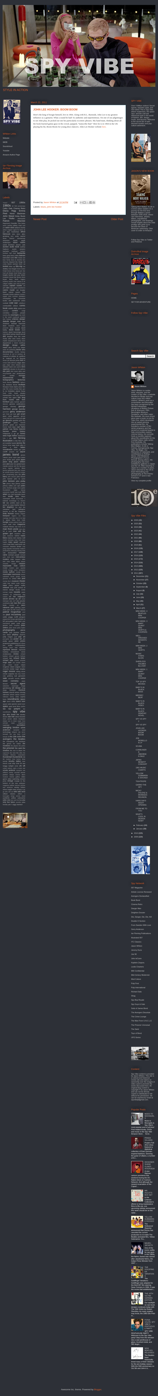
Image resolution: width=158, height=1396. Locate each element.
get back (13, 414)
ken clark (11, 494)
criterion (15, 319)
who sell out (9, 792)
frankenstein (7, 395)
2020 (136, 541)
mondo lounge (8, 570)
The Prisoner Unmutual (140, 1025)
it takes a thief (14, 446)
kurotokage (12, 501)
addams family (20, 228)
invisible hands (10, 443)
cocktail (5, 303)
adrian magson (8, 230)
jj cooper (22, 472)
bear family (6, 260)
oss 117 (13, 601)
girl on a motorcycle (16, 418)
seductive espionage (10, 686)
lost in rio (19, 518)
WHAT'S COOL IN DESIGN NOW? (140, 817)
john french (21, 476)
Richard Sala (136, 992)
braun (11, 273)
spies (5, 706)
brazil (15, 273)
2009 (136, 837)
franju (23, 391)
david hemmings (15, 332)
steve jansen (7, 719)
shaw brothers (9, 690)
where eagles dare (9, 789)
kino (17, 496)
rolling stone (20, 671)
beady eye (21, 258)
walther (12, 785)
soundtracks (13, 699)
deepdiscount (12, 341)
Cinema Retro (19, 208)
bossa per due (20, 271)
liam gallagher (19, 509)
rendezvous (7, 654)
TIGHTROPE (141, 781)
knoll (13, 498)
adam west (9, 228)
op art (18, 599)
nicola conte (20, 590)
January (139, 829)
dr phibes (12, 356)
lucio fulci (22, 522)
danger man (15, 321)
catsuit (11, 292)
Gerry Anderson (137, 929)
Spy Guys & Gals (138, 1004)
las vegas (11, 505)
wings (13, 796)
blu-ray (19, 266)
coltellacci (22, 303)
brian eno (21, 273)
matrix (5, 544)
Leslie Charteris (137, 967)
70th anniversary (19, 206)
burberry (5, 281)
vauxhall (16, 772)
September (140, 587)
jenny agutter (8, 468)
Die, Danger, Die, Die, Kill (141, 917)
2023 (136, 531)
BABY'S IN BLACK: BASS (140, 689)
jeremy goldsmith (8, 470)
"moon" (5, 203)
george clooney (9, 406)
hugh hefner (12, 436)
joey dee (18, 474)
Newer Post (40, 219)
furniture (6, 402)
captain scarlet (15, 285)
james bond (11, 454)
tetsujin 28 (6, 737)
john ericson (12, 476)
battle (12, 258)
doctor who (20, 350)
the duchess (20, 741)
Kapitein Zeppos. (138, 963)
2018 (136, 548)
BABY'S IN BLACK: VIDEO (140, 703)
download (6, 354)
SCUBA (139, 746)
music (22, 581)
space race (20, 701)
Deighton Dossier (138, 913)
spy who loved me (11, 714)
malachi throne (8, 527)
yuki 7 (10, 804)
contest (15, 311)
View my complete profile (141, 481)
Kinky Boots (20, 216)
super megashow (18, 723)
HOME (134, 298)
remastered (15, 652)
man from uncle (10, 529)
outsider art (14, 605)
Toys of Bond (136, 1033)
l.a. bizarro (21, 501)
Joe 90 (134, 954)
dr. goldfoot (21, 356)
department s (8, 343)
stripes (5, 721)
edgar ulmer (11, 365)
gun (16, 425)
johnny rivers (20, 483)
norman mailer (8, 592)
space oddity (11, 701)
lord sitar (12, 518)
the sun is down (16, 750)
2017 (136, 552)
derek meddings (19, 343)
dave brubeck (8, 326)
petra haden (21, 628)
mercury (14, 550)
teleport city (16, 732)
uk (24, 765)
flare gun (22, 389)
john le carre (19, 479)
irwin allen (20, 445)
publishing (14, 643)
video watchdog (13, 779)
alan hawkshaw (13, 232)
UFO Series (136, 1037)
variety (11, 772)
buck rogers (20, 279)
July (138, 594)
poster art (17, 639)
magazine (21, 524)
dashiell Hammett (18, 323)
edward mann (8, 367)
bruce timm (21, 277)
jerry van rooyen (19, 470)
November (140, 580)
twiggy (5, 766)
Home (78, 219)
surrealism (21, 725)
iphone (5, 445)
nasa (5, 585)
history (22, 431)
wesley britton (19, 787)
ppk (24, 639)
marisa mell (21, 538)
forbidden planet (14, 391)
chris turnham (13, 296)
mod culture (19, 566)
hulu (4, 438)
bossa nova (11, 271)
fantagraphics (8, 380)
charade (6, 294)
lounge (5, 522)
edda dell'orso (11, 363)
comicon (5, 311)
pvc (4, 645)
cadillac (10, 283)
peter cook (15, 623)
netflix (23, 585)
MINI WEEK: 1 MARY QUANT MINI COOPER (141, 673)
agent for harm (18, 230)
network (6, 587)
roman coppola (8, 674)
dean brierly (16, 338)
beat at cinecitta (16, 260)
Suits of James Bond (139, 1008)
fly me (5, 391)
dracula (22, 358)
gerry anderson (17, 411)
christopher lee (9, 298)
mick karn (10, 557)
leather (16, 505)
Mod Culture (136, 979)
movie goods (15, 576)
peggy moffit (13, 617)
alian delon (16, 234)
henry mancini (19, 429)
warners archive (20, 785)
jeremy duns (20, 468)
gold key (22, 420)
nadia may (6, 583)
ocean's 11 (7, 594)
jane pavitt (16, 459)
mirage (13, 564)
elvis (20, 371)
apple (23, 240)
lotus (13, 520)
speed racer (21, 704)
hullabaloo (21, 436)
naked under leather (18, 583)
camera (5, 285)
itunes (15, 449)
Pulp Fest (135, 983)
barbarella (21, 253)
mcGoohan (15, 548)
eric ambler (8, 375)
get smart (21, 414)
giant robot (7, 416)
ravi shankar (20, 647)
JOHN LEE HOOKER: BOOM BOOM (141, 731)
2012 (136, 570)
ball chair (12, 253)
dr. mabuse (7, 358)
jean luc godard (16, 464)
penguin (22, 617)
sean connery (10, 681)
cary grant (13, 288)
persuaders (10, 621)
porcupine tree (8, 639)
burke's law (12, 281)
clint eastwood (14, 300)
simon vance (14, 694)
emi (24, 371)
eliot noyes (14, 371)
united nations (7, 768)
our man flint (16, 603)
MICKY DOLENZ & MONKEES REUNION (141, 794)
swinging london (11, 727)
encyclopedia (7, 373)
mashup (22, 542)
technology (7, 732)
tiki (24, 757)
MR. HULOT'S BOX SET (148, 1193)
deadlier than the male (16, 336)
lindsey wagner (20, 513)
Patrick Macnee (14, 221)
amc (12, 236)
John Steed (8, 216)
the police (22, 746)
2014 (136, 563)
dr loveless (19, 354)
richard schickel (19, 660)
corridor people (18, 313)
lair (4, 503)
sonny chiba (14, 697)
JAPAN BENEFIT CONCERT (141, 762)
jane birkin (21, 457)
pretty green (8, 641)
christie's (22, 296)
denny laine (21, 341)
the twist (12, 753)
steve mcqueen (19, 719)
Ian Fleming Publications (141, 933)
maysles (9, 548)
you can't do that (16, 800)
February (140, 825)
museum (15, 581)
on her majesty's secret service (14, 598)
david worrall (20, 334)
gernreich (6, 412)
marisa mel (12, 538)
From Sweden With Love (141, 925)
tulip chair (16, 763)
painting (17, 607)
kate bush (18, 492)
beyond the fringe (16, 262)
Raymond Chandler (10, 223)
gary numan (14, 402)
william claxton (9, 794)
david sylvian (11, 334)
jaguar (22, 452)
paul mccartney (13, 614)
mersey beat (21, 550)
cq (20, 315)
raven (11, 647)
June (138, 597)
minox (23, 561)
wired (23, 796)
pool (15, 637)
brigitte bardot (8, 275)
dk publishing (11, 350)
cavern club (20, 292)
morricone (16, 574)
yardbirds (6, 798)
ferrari (15, 385)
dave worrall (15, 328)
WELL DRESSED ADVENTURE (141, 639)
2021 (136, 538)
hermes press (10, 431)
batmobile (6, 258)
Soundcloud (7, 146)
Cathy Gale (7, 208)
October (139, 583)
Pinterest (138, 242)
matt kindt (18, 544)
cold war (13, 303)
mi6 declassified (9, 553)
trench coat (7, 763)
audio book (14, 247)
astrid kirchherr (8, 245)
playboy (15, 635)
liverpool (6, 516)
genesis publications (17, 404)
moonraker (7, 574)
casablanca (21, 288)
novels (17, 592)
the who (19, 753)
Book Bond (135, 900)
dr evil (12, 354)
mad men (12, 524)
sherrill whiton (14, 692)
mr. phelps (12, 578)
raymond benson (10, 650)
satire (23, 678)
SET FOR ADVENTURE (141, 302)
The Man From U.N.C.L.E (141, 1021)
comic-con (21, 308)
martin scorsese (8, 540)
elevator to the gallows (17, 369)
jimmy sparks (14, 472)
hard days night (14, 427)
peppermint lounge (9, 619)
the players (14, 746)
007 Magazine (137, 888)
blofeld (5, 266)
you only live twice (14, 801)
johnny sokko (8, 486)
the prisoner (8, 748)
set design (16, 688)
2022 (136, 534)
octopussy (17, 594)
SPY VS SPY (141, 725)
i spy (9, 438)
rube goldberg (8, 676)
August (139, 590)
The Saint (135, 1029)
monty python (9, 572)
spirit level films (14, 706)
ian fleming (19, 438)
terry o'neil (21, 734)
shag (23, 688)
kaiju (15, 490)
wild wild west (19, 792)
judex (23, 486)
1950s (22, 202)
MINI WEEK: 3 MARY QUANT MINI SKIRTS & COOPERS (141, 626)
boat (10, 269)
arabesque (7, 242)
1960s (7, 205)
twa (24, 763)
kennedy (18, 494)
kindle (10, 496)
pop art (21, 637)
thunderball (7, 757)
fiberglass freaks (8, 387)
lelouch (22, 505)
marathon (17, 533)
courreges (15, 315)
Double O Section (138, 921)
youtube (18, 802)
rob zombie (16, 662)
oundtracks (6, 603)
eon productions (19, 373)
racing (5, 647)
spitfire (23, 706)
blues (43, 207)
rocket (12, 669)
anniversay (21, 238)
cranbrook (16, 317)
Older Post (117, 219)
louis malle (21, 520)
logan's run (16, 516)
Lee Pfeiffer (9, 218)
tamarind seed (19, 730)
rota (16, 674)
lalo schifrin (10, 503)
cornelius (6, 313)
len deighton (8, 507)
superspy (6, 725)
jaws (4, 464)
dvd (21, 360)
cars (7, 288)
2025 (136, 524)
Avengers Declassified (140, 896)
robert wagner (15, 667)
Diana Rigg (9, 211)
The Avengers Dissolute (140, 1012)
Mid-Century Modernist (140, 975)
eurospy (22, 375)
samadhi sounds (14, 678)
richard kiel (7, 658)
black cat (22, 264)
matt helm (10, 544)
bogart (14, 269)
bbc (16, 258)
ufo (20, 766)
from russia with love (14, 400)
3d (12, 206)
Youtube (6, 151)
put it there (21, 643)
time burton (16, 759)
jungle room (17, 488)
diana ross (16, 347)
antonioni (6, 240)
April (138, 604)
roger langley (20, 669)
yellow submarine (18, 798)
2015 (136, 559)
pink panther (14, 632)
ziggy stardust (18, 804)
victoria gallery (14, 777)
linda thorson (8, 513)
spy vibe (19, 711)
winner (18, 796)
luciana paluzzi (14, 522)
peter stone (12, 628)
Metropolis (21, 218)
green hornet (19, 423)
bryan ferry (8, 279)
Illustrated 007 (137, 938)
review (16, 654)
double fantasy (20, 352)
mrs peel (21, 578)
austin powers (18, 249)
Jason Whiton (140, 386)
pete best (18, 621)
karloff (12, 492)
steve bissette (20, 717)
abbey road (17, 225)
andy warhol (20, 236)
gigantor (16, 416)
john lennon (9, 481)
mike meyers (15, 559)
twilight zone (13, 766)
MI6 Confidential (137, 971)
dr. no (15, 358)
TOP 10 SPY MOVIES (141, 683)
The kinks (21, 223)
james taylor (13, 457)
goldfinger (7, 423)
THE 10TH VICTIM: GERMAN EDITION (149, 1296)
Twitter (149, 240)
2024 (136, 527)
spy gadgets (14, 709)
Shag (133, 996)
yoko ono (6, 800)
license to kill (8, 511)
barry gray (6, 255)
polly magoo (8, 637)
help (11, 429)
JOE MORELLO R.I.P (141, 740)
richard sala (8, 660)
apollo (15, 240)
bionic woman (13, 264)
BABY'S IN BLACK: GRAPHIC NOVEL (141, 712)
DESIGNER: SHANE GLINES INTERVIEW (150, 1165)
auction (6, 247)
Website (6, 138)
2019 (136, 545)
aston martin (19, 242)
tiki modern (7, 759)
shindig (22, 692)
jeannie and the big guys (16, 466)
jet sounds (6, 472)
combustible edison (10, 306)
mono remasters (19, 570)
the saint (18, 748)
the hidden (17, 743)
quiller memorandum (16, 645)
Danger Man (136, 908)
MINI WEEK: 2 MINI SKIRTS (141, 648)
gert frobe (6, 414)
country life (6, 315)
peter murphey (14, 625)
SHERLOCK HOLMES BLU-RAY (141, 663)
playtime (22, 635)
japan (23, 459)
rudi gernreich (19, 676)
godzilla (15, 420)
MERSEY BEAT (139, 696)
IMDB (5, 142)
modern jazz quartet (17, 568)
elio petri (6, 371)
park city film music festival (16, 610)
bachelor (6, 251)
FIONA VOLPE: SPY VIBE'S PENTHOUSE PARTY (150, 1324)
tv (21, 763)
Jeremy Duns (136, 950)
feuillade (21, 385)
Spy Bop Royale (137, 1000)
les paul (18, 507)
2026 (136, 520)
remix (23, 652)
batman (22, 255)
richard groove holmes (17, 656)
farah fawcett (7, 382)
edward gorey (20, 365)
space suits (7, 704)
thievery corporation (18, 755)
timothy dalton (15, 761)
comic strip (12, 308)
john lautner (7, 479)
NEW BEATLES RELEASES (149, 1350)
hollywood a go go (11, 433)
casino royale (9, 290)
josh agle (17, 486)
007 (13, 202)
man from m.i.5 (20, 527)
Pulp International (138, 988)
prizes (22, 641)
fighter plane (18, 387)
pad (12, 607)
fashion (15, 382)
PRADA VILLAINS (148, 1139)
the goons (7, 743)
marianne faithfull (13, 536)
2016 (136, 555)
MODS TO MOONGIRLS (149, 1116)
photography (9, 630)
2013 (136, 566)
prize (17, 641)
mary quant (13, 542)
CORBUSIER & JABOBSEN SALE (141, 753)
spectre (14, 704)
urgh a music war (19, 768)
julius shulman (7, 488)
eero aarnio (17, 367)
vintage (10, 781)
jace (20, 449)
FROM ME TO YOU (141, 810)
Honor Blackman (17, 213)
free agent (13, 397)
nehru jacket (14, 585)
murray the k (7, 581)
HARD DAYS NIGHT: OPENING (141, 803)
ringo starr (7, 662)
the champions (8, 741)
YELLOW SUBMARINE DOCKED (142, 775)
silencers (6, 694)
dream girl (6, 360)
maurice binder (15, 546)
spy (4, 709)
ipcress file (20, 443)
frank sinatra (19, 393)
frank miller (7, 393)
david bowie (14, 330)
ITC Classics (136, 942)
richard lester (19, 658)
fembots (9, 385)
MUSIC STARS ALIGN (140, 656)
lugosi (5, 524)
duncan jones (15, 360)
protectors (6, 643)
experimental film (14, 378)
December (140, 576)
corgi (23, 311)
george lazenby (18, 409)
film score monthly (12, 389)
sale (5, 678)
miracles (5, 564)
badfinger (15, 251)
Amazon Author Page (11, 155)
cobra (23, 300)
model (5, 568)
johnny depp (10, 483)
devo (10, 347)
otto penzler (20, 601)
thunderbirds (18, 757)
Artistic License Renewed (141, 892)
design (6, 345)
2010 (136, 833)
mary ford (17, 540)
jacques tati (13, 452)
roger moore (9, 671)
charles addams (14, 294)
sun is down (12, 721)
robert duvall (13, 665)
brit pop (17, 275)
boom (19, 269)
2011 (136, 573)
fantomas (21, 380)
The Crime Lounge (138, 1017)
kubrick (5, 501)
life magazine (20, 511)
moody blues (20, 572)
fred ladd (16, 395)
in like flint (17, 441)
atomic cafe (20, 245)
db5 (4, 336)
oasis (23, 592)
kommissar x (20, 498)
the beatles (19, 739)
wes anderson (8, 787)
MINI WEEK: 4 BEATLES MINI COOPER (141, 614)
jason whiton (19, 462)
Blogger (97, 1389)
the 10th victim (16, 737)
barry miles (15, 255)
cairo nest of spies (19, 283)
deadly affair (7, 338)
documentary (8, 352)
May (138, 601)
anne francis (8, 238)
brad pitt (5, 273)
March (139, 608)
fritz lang (21, 397)
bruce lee (12, 277)
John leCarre (136, 958)
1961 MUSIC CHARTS (141, 769)
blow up (12, 266)
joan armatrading (8, 474)
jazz (8, 464)
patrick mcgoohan (12, 612)
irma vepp (11, 445)
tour (23, 761)
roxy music (21, 674)
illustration (8, 440)
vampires (19, 770)
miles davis (15, 561)
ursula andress (9, 770)
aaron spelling (7, 225)
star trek (11, 717)
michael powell (13, 555)
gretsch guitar (8, 425)
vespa (11, 775)
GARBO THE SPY (141, 786)
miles (8, 561)
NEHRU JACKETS (149, 1244)
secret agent (18, 683)
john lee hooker (54, 207)
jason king (7, 462)
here (104, 126)
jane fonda (7, 459)
